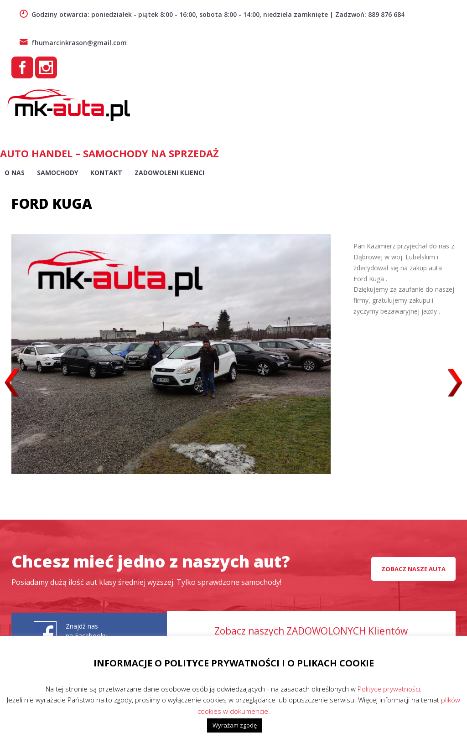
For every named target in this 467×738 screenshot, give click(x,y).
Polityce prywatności (389, 688)
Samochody (57, 172)
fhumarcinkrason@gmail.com (73, 42)
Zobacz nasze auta (413, 569)
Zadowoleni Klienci (169, 172)
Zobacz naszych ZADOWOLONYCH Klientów (311, 630)
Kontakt (106, 172)
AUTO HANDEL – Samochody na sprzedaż (109, 153)
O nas (15, 172)
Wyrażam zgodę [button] (235, 725)
